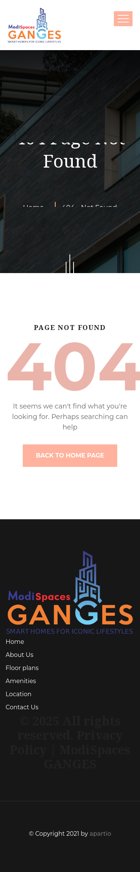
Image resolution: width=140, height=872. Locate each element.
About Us (19, 654)
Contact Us (22, 707)
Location (18, 694)
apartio (100, 833)
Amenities (21, 681)
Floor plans (22, 667)
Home (15, 641)
